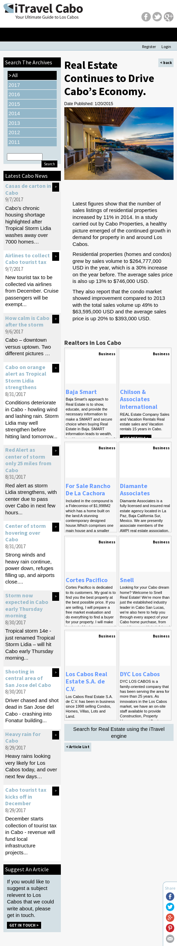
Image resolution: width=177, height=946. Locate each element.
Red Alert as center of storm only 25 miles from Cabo (28, 460)
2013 (14, 123)
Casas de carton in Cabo (28, 189)
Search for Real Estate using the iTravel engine (119, 732)
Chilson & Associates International (138, 399)
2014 (14, 113)
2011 (14, 142)
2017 (14, 85)
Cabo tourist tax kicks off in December (25, 796)
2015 (14, 104)
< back (166, 62)
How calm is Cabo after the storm (27, 321)
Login (166, 46)
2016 (14, 94)
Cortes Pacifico (87, 580)
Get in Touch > (24, 925)
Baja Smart (81, 392)
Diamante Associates (135, 489)
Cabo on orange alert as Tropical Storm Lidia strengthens (25, 377)
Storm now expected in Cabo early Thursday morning (26, 605)
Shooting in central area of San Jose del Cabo (28, 678)
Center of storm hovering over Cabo (25, 532)
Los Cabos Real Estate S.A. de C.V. (86, 681)
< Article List (78, 746)
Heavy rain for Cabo (22, 737)
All (13, 75)
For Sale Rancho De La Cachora (88, 489)
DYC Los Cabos (140, 674)
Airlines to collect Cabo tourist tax (27, 259)
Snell (127, 580)
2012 (14, 132)
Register (149, 46)
